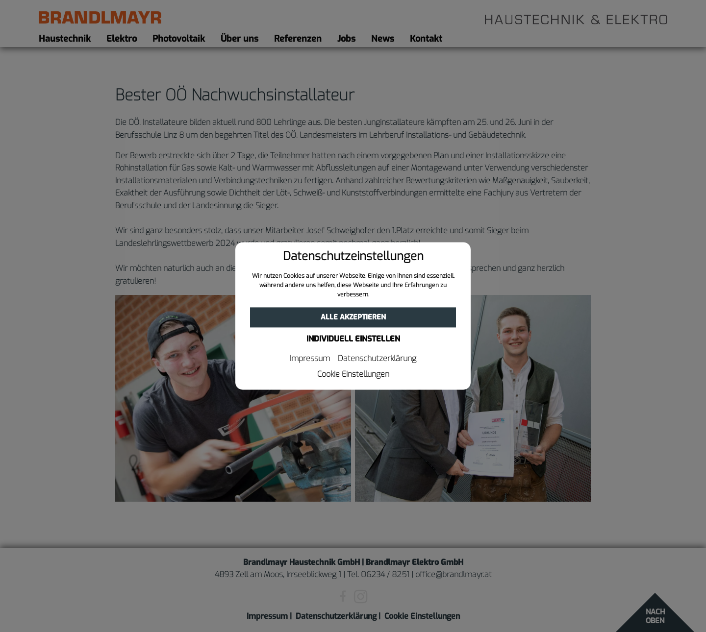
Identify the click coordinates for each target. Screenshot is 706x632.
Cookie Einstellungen (353, 375)
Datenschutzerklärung (377, 359)
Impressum (310, 359)
